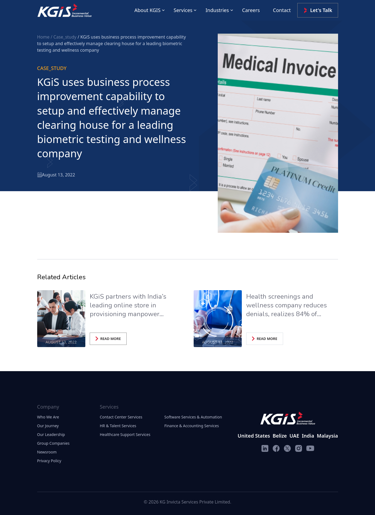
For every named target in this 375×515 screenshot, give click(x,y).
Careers (251, 10)
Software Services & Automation (193, 417)
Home (44, 37)
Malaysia (327, 435)
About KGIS (147, 10)
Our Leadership (51, 434)
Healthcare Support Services (125, 434)
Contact (282, 10)
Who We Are (48, 417)
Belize (280, 435)
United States (254, 435)
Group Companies (53, 443)
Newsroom (47, 452)
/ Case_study (64, 37)
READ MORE (108, 338)
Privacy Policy (49, 460)
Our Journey (48, 425)
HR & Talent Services (118, 425)
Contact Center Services (121, 417)
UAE (294, 435)
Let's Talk (317, 10)
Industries (217, 10)
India (308, 435)
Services (183, 10)
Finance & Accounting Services (191, 425)
